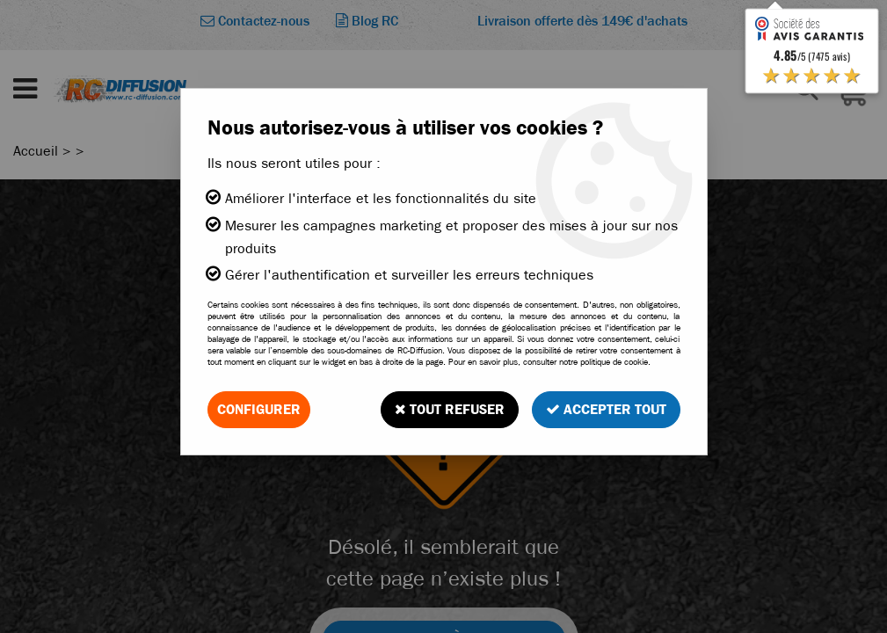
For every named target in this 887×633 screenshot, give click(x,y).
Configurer (259, 409)
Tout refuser (450, 409)
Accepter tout (606, 409)
